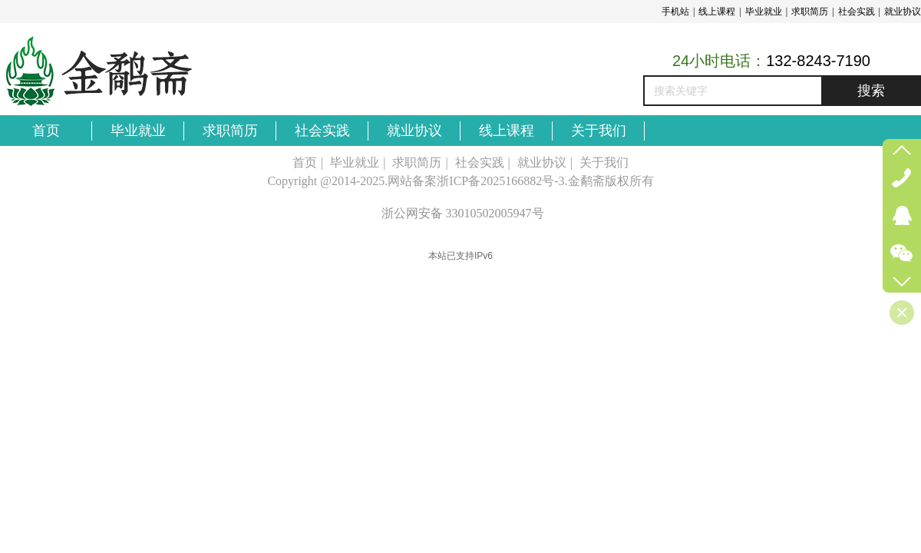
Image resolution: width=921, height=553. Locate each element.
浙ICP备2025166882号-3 (500, 180)
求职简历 (809, 11)
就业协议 (902, 11)
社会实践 (856, 11)
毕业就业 (763, 11)
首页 (304, 162)
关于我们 (604, 162)
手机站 (675, 11)
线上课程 (716, 11)
